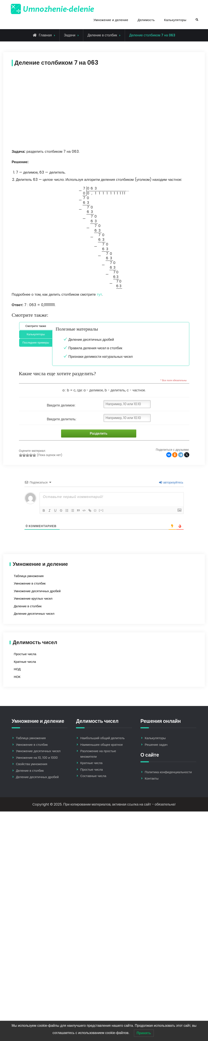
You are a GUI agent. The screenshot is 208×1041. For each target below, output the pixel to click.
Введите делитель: (61, 419)
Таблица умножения (29, 576)
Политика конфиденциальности (168, 772)
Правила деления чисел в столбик (95, 348)
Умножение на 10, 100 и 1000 (37, 758)
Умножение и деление (110, 20)
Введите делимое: (61, 405)
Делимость (146, 20)
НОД (17, 669)
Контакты (152, 778)
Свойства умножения (31, 764)
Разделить (97, 433)
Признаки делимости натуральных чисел (100, 356)
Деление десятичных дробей (91, 339)
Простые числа (25, 654)
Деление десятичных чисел (34, 614)
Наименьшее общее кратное (101, 745)
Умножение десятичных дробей (37, 591)
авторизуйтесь (171, 483)
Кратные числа (25, 662)
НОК (17, 677)
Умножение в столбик (30, 583)
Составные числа (93, 776)
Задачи (69, 35)
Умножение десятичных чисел (38, 751)
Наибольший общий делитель (102, 738)
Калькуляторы (175, 20)
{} (97, 510)
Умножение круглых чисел (33, 598)
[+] (103, 510)
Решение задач (156, 745)
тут (99, 294)
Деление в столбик (102, 35)
